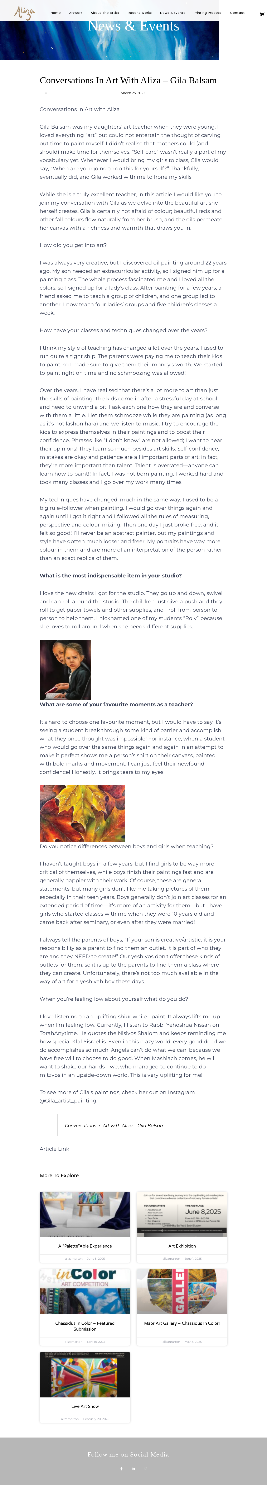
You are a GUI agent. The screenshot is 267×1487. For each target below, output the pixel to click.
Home (56, 12)
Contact (237, 12)
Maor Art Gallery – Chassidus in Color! (182, 1323)
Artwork (75, 12)
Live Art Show (85, 1406)
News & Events (172, 12)
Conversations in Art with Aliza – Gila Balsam (131, 1125)
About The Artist (105, 12)
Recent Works (140, 12)
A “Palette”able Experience (85, 1246)
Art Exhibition (182, 1246)
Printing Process (208, 12)
